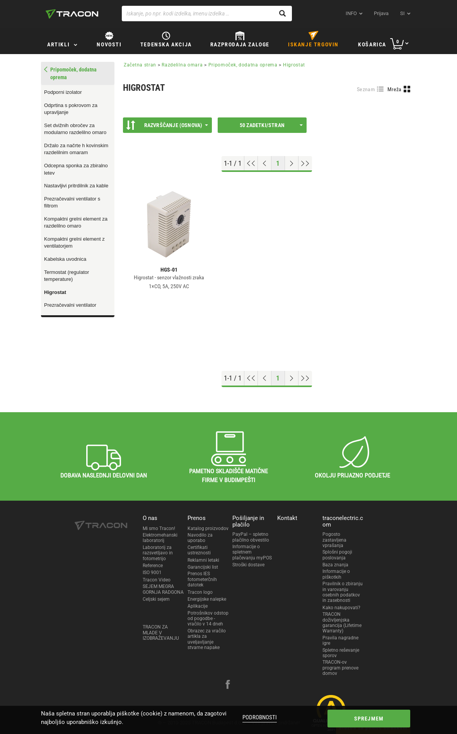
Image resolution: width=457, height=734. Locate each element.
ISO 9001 (152, 572)
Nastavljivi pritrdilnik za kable (76, 186)
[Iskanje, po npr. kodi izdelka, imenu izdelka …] (207, 13)
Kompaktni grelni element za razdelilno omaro (75, 222)
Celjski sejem (156, 599)
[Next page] (291, 163)
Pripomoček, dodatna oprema (243, 65)
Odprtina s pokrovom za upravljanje (70, 109)
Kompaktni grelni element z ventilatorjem (74, 242)
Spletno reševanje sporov (340, 652)
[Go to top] (251, 163)
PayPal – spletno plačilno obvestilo (250, 537)
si (402, 13)
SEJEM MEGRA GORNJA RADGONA (163, 589)
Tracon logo (200, 592)
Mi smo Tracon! (159, 528)
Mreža (394, 89)
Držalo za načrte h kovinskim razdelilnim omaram (76, 149)
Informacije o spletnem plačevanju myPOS (252, 552)
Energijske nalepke (207, 599)
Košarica (372, 44)
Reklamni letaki (203, 560)
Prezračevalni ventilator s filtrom (72, 202)
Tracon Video (157, 580)
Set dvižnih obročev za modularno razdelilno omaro (75, 129)
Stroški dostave (248, 564)
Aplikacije (198, 606)
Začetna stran (140, 65)
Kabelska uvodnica (65, 259)
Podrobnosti (259, 717)
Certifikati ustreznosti (199, 550)
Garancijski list (203, 567)
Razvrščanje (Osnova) (167, 125)
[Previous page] (264, 163)
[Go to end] (305, 163)
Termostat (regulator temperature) (66, 275)
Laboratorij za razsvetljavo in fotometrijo (158, 553)
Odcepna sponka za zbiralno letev (76, 169)
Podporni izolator (63, 92)
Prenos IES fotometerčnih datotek (202, 579)
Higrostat (55, 292)
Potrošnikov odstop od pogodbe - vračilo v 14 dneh (208, 618)
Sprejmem (369, 718)
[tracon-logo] (72, 14)
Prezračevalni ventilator (70, 305)
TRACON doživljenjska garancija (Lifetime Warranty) (342, 623)
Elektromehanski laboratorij (160, 537)
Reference (153, 565)
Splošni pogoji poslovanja (337, 554)
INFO (351, 13)
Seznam (366, 89)
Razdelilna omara (182, 65)
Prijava (381, 13)
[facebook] (228, 685)
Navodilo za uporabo (200, 537)
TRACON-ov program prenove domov (340, 667)
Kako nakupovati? (341, 607)
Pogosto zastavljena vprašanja (334, 540)
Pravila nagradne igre (340, 640)
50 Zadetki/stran (271, 125)
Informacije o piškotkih (336, 574)
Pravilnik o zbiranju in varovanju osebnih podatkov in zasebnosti (342, 592)
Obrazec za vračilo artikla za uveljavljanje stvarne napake (207, 639)
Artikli (58, 44)
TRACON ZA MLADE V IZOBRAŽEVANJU (161, 632)
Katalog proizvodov (208, 528)
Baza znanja (335, 564)
